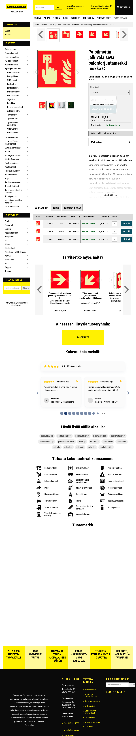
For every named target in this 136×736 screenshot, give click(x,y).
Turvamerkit (12, 115)
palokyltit (92, 447)
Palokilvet (11, 103)
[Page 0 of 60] (62, 413)
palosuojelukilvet (64, 436)
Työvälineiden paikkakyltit (12, 123)
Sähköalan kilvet (13, 111)
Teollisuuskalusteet (13, 182)
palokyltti (80, 447)
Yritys (47, 18)
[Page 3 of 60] (74, 413)
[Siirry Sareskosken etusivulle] (16, 7)
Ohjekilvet (11, 99)
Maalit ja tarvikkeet (13, 155)
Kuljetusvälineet (11, 61)
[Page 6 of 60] (86, 413)
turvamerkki (108, 441)
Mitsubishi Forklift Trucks (15, 252)
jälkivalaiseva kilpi (47, 441)
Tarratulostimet (11, 174)
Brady (7, 221)
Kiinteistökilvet (13, 88)
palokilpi (57, 447)
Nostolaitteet (10, 167)
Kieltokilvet (11, 84)
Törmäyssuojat (11, 196)
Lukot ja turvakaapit (13, 148)
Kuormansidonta (11, 64)
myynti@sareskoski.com (76, 6)
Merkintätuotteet (12, 159)
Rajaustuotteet (11, 49)
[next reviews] (128, 393)
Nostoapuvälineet (12, 163)
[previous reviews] (38, 393)
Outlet (7, 31)
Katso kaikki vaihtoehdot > (103, 133)
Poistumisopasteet (15, 107)
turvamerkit (121, 441)
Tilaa (26, 288)
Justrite (8, 229)
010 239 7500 (72, 8)
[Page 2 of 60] (70, 413)
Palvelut (75, 18)
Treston (8, 271)
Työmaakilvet (12, 118)
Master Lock (10, 248)
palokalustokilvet (82, 436)
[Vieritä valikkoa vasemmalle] (41, 34)
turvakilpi (82, 441)
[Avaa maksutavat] (111, 142)
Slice (7, 263)
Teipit (7, 178)
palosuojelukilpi (47, 436)
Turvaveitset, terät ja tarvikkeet (13, 191)
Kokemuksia (88, 18)
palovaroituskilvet (118, 436)
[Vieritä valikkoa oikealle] (124, 34)
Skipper (8, 267)
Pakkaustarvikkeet (12, 171)
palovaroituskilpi (100, 436)
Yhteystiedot (104, 18)
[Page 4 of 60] (78, 413)
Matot (7, 151)
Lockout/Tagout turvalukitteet (11, 142)
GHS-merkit (12, 80)
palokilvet (68, 447)
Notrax (7, 256)
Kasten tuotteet (11, 233)
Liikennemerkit (13, 95)
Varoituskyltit (12, 132)
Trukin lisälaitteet (12, 186)
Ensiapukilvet (12, 76)
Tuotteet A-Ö (120, 18)
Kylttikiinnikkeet (13, 91)
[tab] (41, 207)
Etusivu (37, 18)
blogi (65, 18)
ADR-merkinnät (13, 72)
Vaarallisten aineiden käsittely (13, 201)
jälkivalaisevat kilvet (66, 441)
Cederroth (9, 225)
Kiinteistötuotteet (12, 57)
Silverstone (9, 259)
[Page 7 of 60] (90, 413)
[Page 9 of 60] (98, 413)
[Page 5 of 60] (82, 413)
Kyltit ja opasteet (13, 68)
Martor (7, 244)
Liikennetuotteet (11, 137)
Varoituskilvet (12, 129)
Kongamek (9, 236)
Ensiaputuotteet (11, 53)
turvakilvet (94, 441)
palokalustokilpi (106, 447)
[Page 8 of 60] (94, 413)
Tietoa (56, 18)
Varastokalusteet (12, 206)
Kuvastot (8, 34)
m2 (6, 240)
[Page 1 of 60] (66, 413)
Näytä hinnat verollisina (99, 8)
